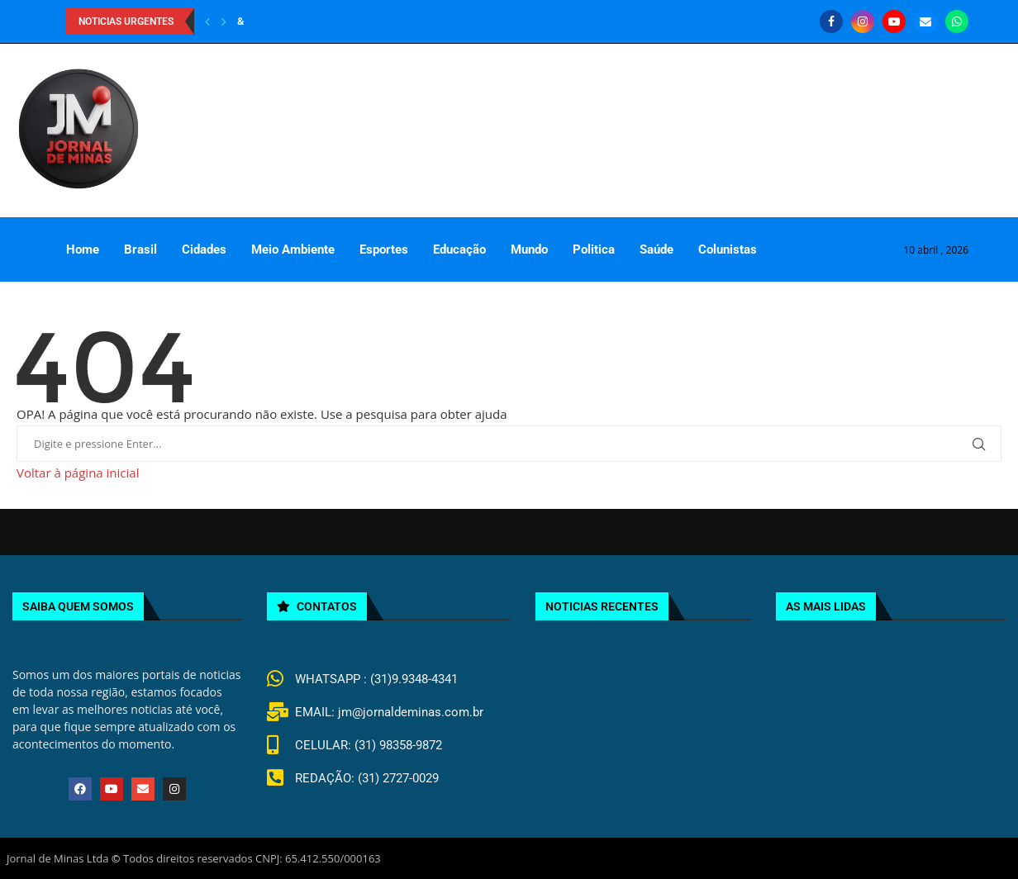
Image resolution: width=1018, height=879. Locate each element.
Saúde (656, 249)
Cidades (204, 249)
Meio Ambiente (293, 249)
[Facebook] (831, 21)
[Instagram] (862, 21)
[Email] (925, 21)
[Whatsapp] (956, 21)
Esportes (383, 249)
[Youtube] (894, 21)
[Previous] (207, 21)
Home (82, 249)
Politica (594, 249)
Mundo (529, 249)
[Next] (224, 21)
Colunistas (727, 249)
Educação (459, 249)
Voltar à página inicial (78, 472)
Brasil (140, 249)
